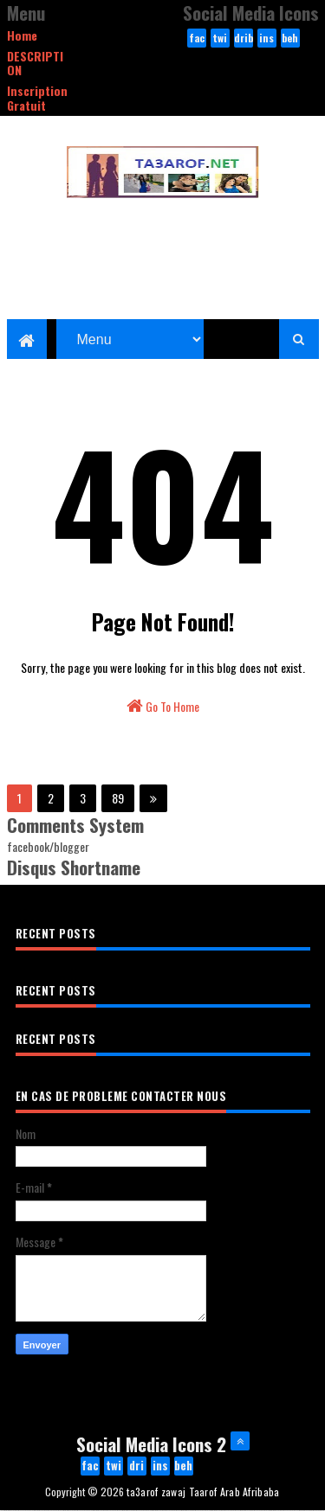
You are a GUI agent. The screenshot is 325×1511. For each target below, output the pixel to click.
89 (118, 798)
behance (290, 39)
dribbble (243, 39)
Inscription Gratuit (37, 97)
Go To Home (163, 706)
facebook (197, 39)
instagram (266, 39)
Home (22, 35)
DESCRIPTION (35, 63)
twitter (220, 39)
